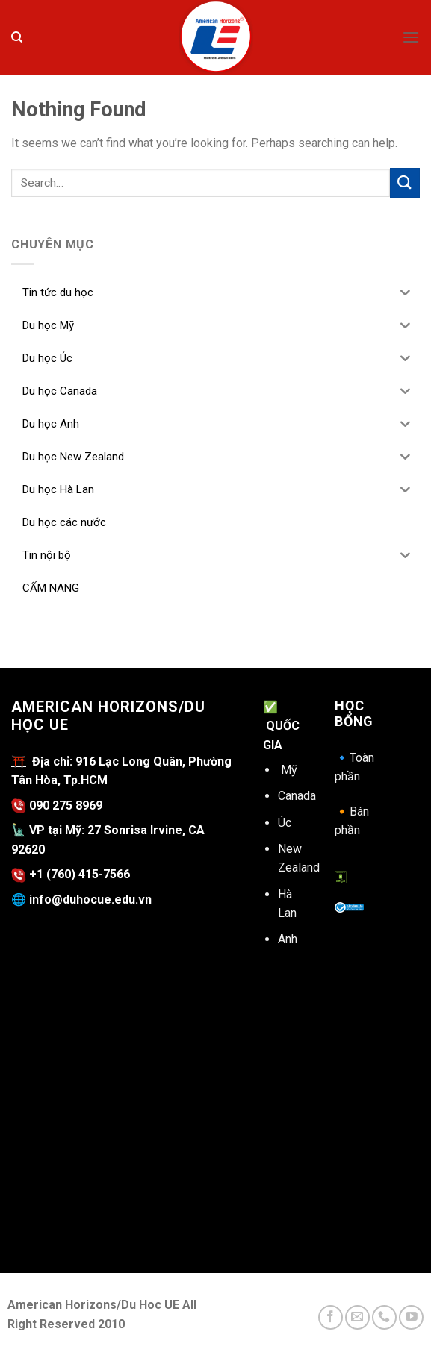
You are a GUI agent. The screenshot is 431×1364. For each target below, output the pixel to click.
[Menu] (411, 37)
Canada (297, 796)
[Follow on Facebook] (330, 1317)
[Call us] (384, 1317)
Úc (284, 823)
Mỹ (289, 770)
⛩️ (18, 761)
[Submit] (405, 182)
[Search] (16, 37)
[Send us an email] (357, 1317)
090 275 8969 (56, 805)
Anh (287, 939)
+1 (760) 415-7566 (79, 874)
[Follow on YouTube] (411, 1317)
